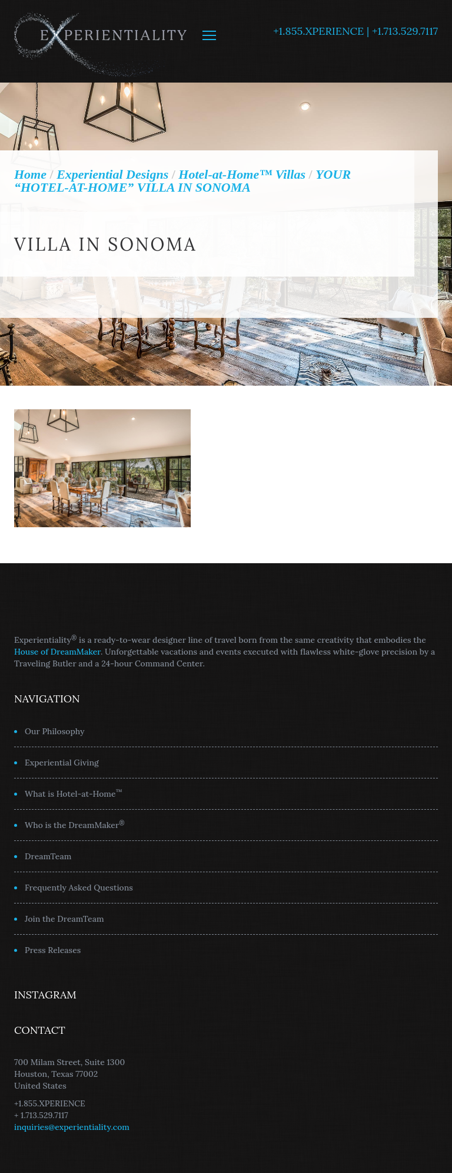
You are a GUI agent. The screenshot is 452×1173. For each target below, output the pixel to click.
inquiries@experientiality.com (71, 1127)
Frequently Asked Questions (79, 887)
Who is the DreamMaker (75, 824)
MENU (209, 35)
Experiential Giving (62, 762)
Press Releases (53, 950)
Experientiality (101, 41)
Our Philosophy (55, 731)
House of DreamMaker (57, 651)
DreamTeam (48, 856)
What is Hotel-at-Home (73, 793)
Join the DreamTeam (64, 919)
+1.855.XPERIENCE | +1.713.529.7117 (355, 31)
